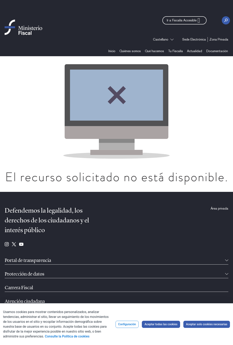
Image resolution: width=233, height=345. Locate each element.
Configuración (127, 324)
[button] (184, 20)
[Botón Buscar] (226, 20)
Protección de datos (24, 274)
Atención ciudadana (25, 301)
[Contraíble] (226, 260)
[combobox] (163, 39)
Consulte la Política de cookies (67, 336)
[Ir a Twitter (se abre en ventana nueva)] (14, 244)
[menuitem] (194, 39)
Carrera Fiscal (19, 288)
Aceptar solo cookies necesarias (206, 324)
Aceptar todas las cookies (160, 324)
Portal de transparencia (28, 260)
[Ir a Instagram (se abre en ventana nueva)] (7, 244)
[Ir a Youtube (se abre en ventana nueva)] (21, 244)
